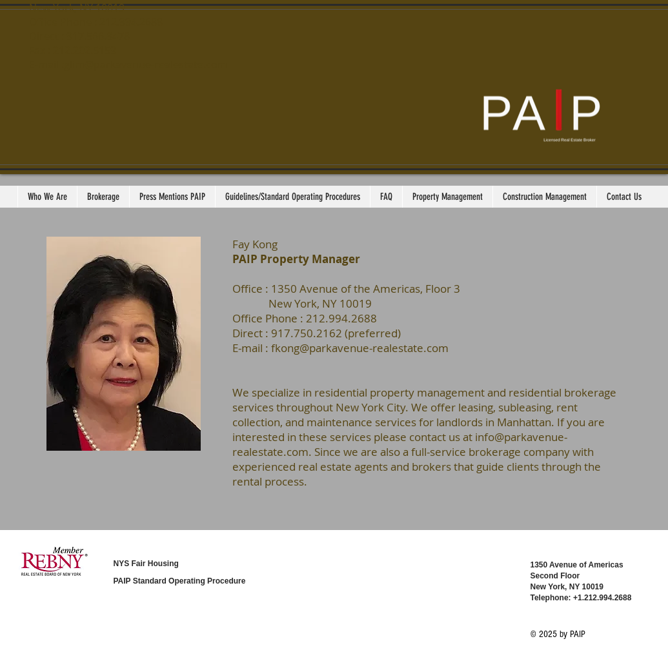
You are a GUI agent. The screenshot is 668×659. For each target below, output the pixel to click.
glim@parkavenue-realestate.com (145, 64)
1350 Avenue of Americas (577, 564)
